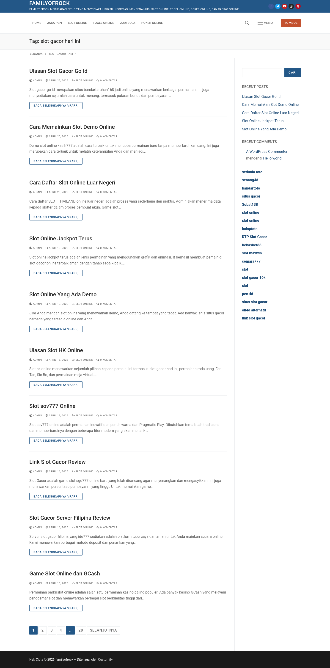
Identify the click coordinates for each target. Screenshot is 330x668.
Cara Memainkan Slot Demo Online (72, 127)
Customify (105, 659)
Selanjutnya (103, 630)
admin (35, 80)
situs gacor (251, 196)
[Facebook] (271, 6)
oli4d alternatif (254, 310)
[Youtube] (284, 6)
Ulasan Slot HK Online (56, 350)
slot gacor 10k (254, 277)
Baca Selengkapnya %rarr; (55, 105)
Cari (293, 72)
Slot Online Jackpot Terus (60, 238)
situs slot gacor (254, 302)
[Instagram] (291, 6)
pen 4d (247, 294)
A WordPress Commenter (266, 151)
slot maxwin (252, 253)
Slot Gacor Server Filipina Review (69, 518)
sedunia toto (252, 172)
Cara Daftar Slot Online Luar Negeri (72, 182)
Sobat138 (250, 204)
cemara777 (251, 261)
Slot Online (82, 80)
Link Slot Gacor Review (57, 462)
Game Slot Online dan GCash (64, 573)
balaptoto (250, 229)
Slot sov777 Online (52, 406)
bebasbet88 (251, 245)
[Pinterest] (298, 6)
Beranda (36, 53)
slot (245, 269)
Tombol (291, 23)
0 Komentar (106, 80)
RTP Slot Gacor (254, 237)
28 (81, 630)
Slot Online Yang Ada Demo (63, 294)
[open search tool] (247, 23)
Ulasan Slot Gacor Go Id (58, 71)
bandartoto (251, 188)
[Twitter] (277, 6)
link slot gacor (253, 318)
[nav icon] (265, 23)
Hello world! (272, 158)
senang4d (250, 180)
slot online (250, 212)
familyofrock (49, 3)
